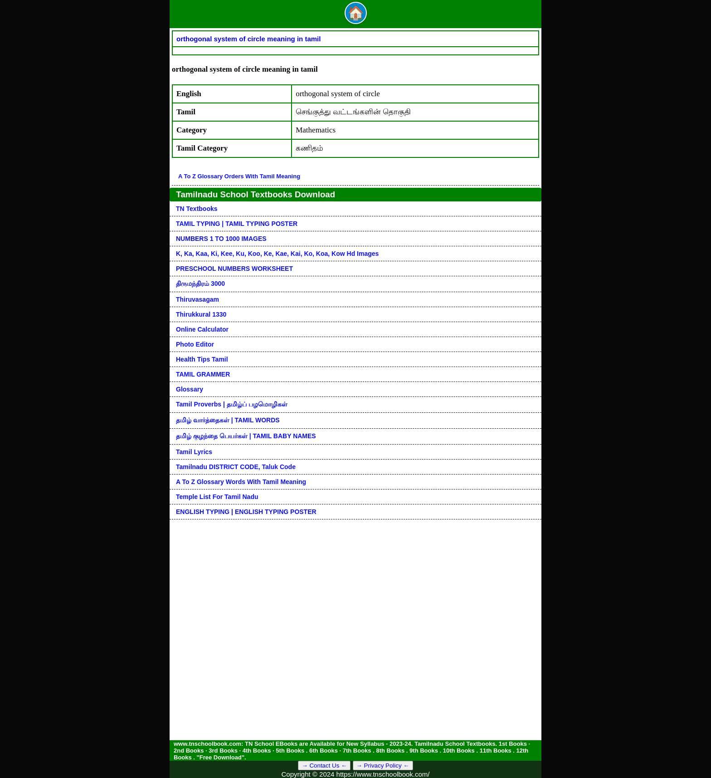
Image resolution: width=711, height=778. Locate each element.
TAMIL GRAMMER (203, 374)
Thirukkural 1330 (201, 314)
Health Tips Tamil (202, 359)
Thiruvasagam (197, 299)
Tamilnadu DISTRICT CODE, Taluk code (236, 466)
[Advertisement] (355, 582)
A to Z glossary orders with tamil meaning (239, 176)
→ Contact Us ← (324, 765)
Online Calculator (202, 329)
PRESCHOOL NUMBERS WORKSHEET (234, 268)
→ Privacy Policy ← (382, 765)
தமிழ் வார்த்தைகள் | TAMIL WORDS (228, 420)
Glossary (189, 389)
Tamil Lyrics (194, 451)
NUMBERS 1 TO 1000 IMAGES (221, 238)
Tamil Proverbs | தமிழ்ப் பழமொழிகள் (231, 404)
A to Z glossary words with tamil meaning (241, 481)
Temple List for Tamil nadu (217, 496)
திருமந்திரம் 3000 (200, 283)
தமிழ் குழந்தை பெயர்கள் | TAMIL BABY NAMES (246, 436)
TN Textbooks (197, 208)
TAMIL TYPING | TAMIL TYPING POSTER (236, 223)
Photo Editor (195, 344)
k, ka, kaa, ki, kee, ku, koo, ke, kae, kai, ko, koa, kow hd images (277, 253)
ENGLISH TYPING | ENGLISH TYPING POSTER (246, 511)
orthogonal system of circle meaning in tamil (248, 39)
